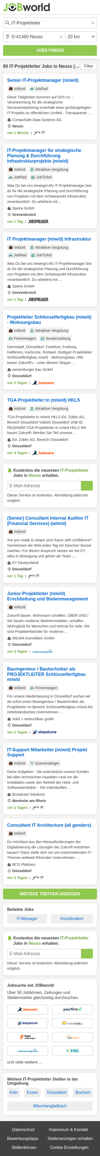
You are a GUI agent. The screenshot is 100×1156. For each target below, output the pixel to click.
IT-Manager (27, 918)
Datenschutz (23, 1129)
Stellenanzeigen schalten (70, 1138)
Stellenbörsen (23, 1147)
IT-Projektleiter (24, 66)
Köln (14, 1092)
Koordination (71, 918)
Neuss (65, 66)
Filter (88, 66)
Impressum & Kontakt (68, 1129)
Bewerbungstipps (23, 1138)
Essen (32, 1092)
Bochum (83, 1092)
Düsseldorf (56, 1092)
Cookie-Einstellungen (69, 1147)
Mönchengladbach (50, 1106)
